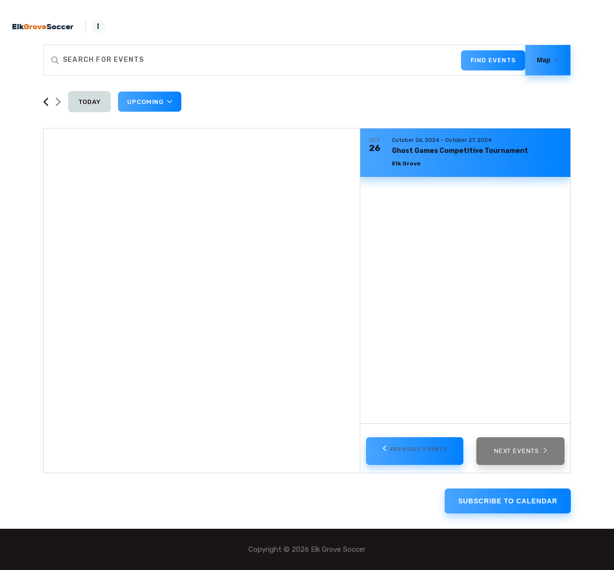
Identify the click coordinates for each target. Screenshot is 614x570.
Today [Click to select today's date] (89, 101)
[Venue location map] (202, 300)
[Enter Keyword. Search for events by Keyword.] (252, 60)
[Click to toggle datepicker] (150, 102)
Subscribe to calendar (507, 501)
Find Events (493, 60)
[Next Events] (58, 102)
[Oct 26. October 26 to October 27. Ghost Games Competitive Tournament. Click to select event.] (465, 153)
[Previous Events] (45, 102)
